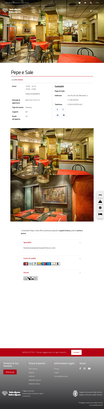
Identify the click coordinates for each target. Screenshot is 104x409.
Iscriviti (76, 352)
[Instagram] (84, 369)
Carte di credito (29, 258)
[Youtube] (89, 369)
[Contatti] (79, 3)
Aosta (20, 79)
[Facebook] (80, 369)
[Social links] (85, 3)
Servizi (26, 272)
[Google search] (91, 3)
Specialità (27, 242)
